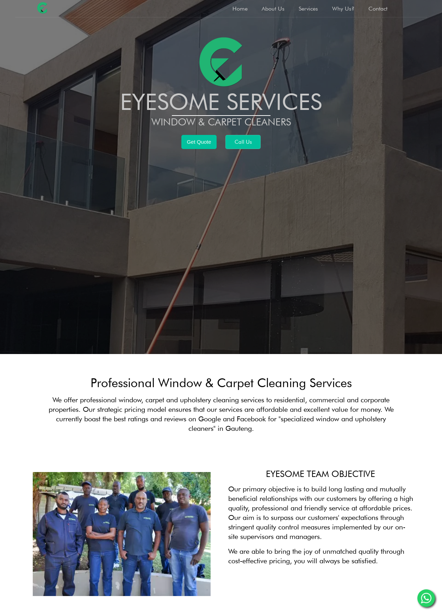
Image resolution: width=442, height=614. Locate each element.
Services (308, 8)
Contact (377, 8)
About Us (273, 8)
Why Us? (343, 8)
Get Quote (199, 142)
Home (240, 8)
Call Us (243, 142)
